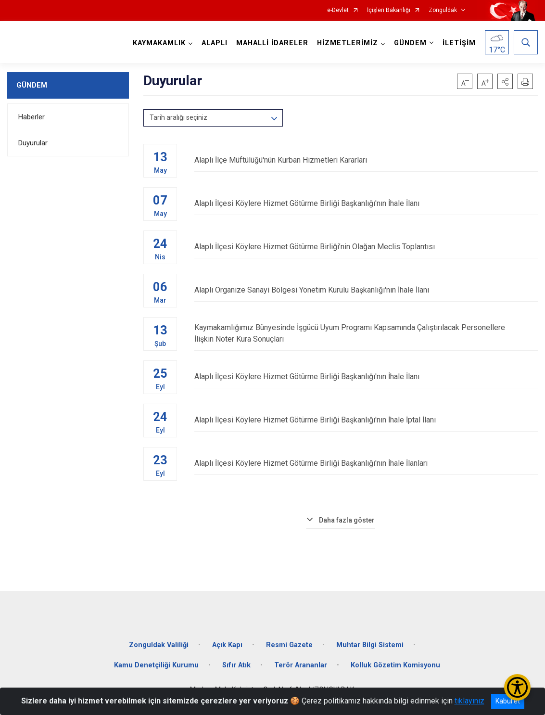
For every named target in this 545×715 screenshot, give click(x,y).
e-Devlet (338, 10)
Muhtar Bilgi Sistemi (370, 645)
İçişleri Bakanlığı (388, 10)
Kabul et (507, 701)
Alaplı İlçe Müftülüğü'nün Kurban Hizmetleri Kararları (366, 160)
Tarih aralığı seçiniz (178, 117)
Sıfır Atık (236, 665)
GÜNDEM (31, 85)
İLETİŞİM (459, 43)
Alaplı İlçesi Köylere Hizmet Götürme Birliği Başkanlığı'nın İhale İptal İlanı (366, 419)
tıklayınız (469, 700)
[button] (505, 81)
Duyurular (33, 143)
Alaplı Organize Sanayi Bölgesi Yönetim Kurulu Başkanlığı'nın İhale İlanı (366, 289)
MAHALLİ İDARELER (272, 43)
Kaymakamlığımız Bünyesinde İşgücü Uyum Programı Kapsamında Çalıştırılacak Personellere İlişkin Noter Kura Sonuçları (366, 333)
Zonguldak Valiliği (159, 645)
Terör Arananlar (300, 665)
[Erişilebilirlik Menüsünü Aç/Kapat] (517, 687)
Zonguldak (443, 10)
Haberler (31, 117)
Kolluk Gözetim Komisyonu (395, 665)
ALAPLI (215, 43)
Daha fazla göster (347, 520)
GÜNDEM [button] (410, 43)
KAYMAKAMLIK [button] (159, 43)
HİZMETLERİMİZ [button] (347, 43)
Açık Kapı (227, 645)
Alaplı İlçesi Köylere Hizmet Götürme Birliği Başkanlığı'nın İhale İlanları (366, 463)
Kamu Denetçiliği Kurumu (156, 665)
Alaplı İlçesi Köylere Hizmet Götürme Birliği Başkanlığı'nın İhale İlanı (366, 203)
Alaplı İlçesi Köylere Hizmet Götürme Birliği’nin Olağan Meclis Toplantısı (366, 246)
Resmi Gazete (289, 645)
